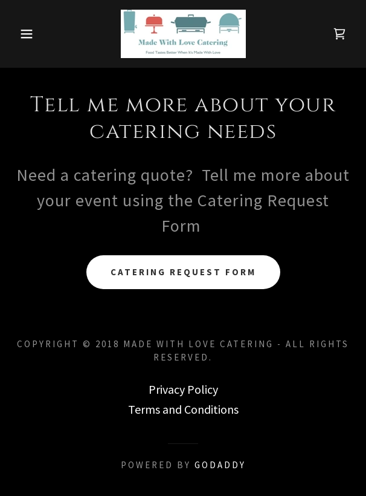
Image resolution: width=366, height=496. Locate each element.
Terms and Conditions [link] (183, 409)
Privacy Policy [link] (183, 389)
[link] (183, 34)
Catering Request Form (183, 272)
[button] (24, 34)
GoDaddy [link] (220, 465)
